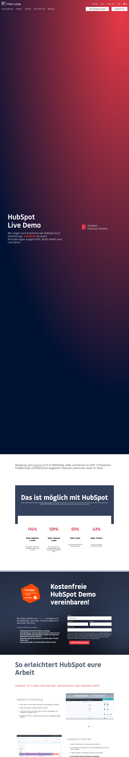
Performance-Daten (46, 502)
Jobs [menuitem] (119, 4)
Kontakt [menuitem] (95, 4)
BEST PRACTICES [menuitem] (39, 9)
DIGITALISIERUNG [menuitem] (7, 9)
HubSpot (37, 465)
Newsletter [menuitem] (119, 9)
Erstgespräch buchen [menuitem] (97, 9)
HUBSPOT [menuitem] (19, 9)
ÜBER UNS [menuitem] (51, 9)
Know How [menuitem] (111, 4)
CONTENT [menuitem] (28, 9)
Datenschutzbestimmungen (92, 638)
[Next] (111, 709)
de (125, 4)
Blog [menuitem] (102, 4)
